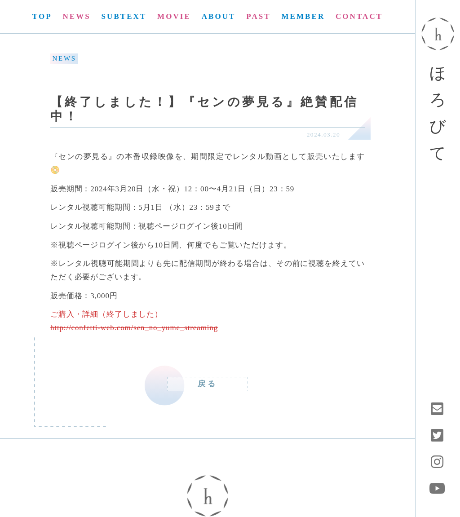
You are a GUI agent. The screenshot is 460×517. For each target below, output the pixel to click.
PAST (258, 16)
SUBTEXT (124, 16)
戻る (207, 384)
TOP (42, 16)
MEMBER (303, 16)
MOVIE (174, 16)
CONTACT (359, 16)
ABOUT (219, 16)
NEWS (76, 16)
